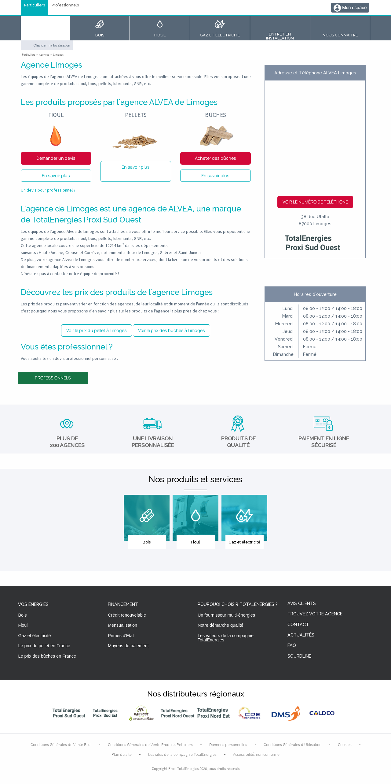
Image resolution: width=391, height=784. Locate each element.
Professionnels (65, 5)
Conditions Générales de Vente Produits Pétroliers (150, 744)
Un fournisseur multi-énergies (226, 615)
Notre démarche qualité (220, 625)
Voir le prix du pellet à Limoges (96, 330)
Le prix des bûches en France (47, 656)
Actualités (300, 635)
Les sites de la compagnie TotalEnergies (182, 754)
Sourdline (299, 656)
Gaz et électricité (34, 635)
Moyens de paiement (128, 645)
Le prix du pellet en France (44, 645)
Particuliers (34, 5)
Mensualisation (122, 625)
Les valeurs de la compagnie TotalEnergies (226, 637)
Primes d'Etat (121, 635)
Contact (298, 624)
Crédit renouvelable (127, 615)
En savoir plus (56, 175)
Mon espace (354, 7)
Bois (22, 615)
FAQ (291, 645)
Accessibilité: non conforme (256, 754)
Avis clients (301, 603)
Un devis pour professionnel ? (48, 190)
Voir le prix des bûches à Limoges (171, 330)
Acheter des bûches (215, 158)
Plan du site (121, 754)
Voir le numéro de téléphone (315, 202)
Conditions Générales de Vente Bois (61, 744)
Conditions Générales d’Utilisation (292, 744)
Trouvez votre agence (314, 614)
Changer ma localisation (52, 45)
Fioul (22, 625)
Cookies (345, 744)
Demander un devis (55, 158)
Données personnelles (228, 744)
